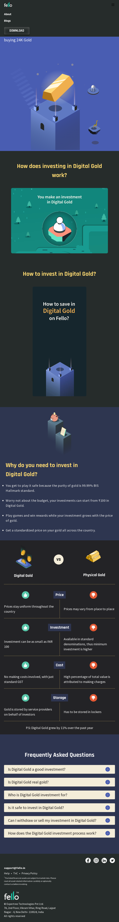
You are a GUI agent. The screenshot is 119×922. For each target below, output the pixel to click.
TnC (15, 873)
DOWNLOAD (16, 31)
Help (7, 873)
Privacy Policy (29, 873)
